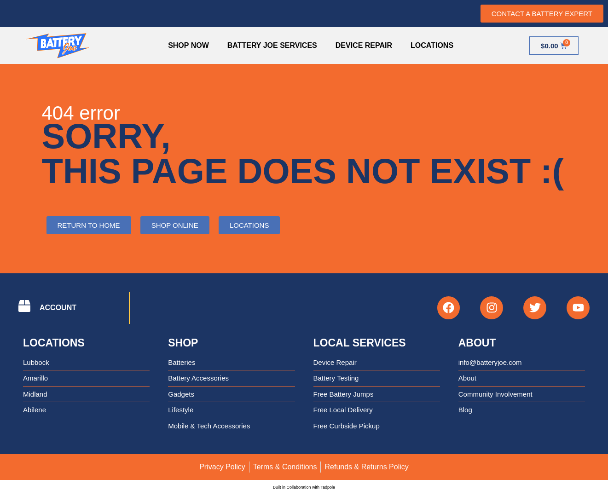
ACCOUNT (58, 308)
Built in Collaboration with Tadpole (304, 487)
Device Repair (364, 45)
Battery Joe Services (272, 45)
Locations (432, 45)
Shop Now (188, 45)
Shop (183, 343)
